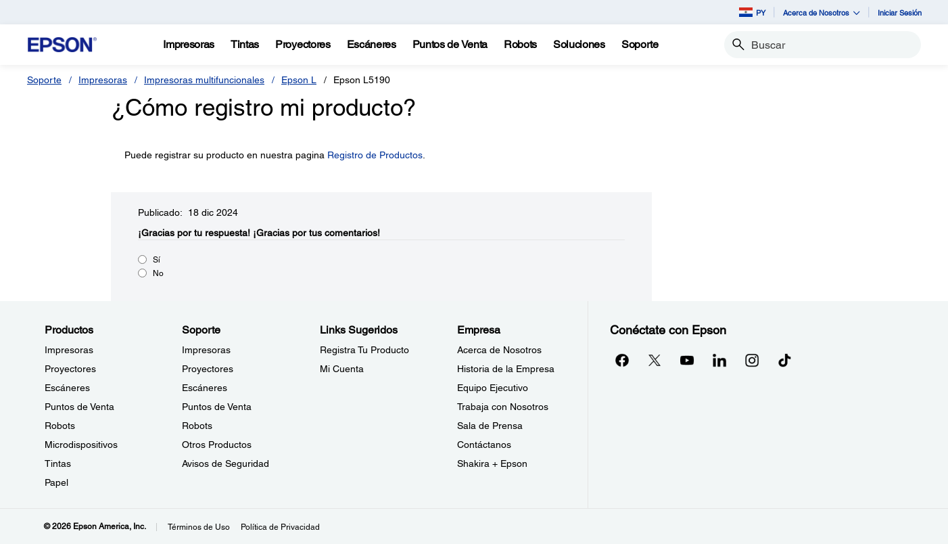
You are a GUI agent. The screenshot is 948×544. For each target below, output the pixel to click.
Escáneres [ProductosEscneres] (67, 387)
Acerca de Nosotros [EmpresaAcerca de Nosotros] (499, 349)
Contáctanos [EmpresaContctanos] (484, 444)
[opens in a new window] (784, 360)
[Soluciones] (579, 44)
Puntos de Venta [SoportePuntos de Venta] (217, 406)
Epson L (298, 79)
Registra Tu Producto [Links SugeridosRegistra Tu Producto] (364, 349)
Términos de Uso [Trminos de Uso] (199, 527)
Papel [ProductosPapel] (56, 482)
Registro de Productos (375, 155)
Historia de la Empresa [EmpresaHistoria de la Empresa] (505, 368)
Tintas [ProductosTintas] (58, 463)
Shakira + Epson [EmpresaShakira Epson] (492, 463)
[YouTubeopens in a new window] (687, 360)
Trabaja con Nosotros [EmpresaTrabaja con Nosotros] (502, 406)
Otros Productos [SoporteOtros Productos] (217, 444)
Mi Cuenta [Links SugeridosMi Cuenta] (342, 368)
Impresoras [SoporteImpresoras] (206, 349)
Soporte (44, 79)
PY (752, 12)
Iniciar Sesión (900, 12)
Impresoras (102, 79)
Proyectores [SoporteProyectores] (207, 368)
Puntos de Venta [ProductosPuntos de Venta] (79, 406)
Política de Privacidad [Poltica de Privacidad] (280, 527)
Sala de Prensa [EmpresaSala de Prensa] (490, 425)
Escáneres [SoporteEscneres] (204, 387)
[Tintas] (244, 44)
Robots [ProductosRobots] (60, 425)
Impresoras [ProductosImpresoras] (69, 349)
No (158, 273)
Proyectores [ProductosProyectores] (70, 368)
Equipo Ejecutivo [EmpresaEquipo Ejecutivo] (492, 387)
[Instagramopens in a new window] (752, 360)
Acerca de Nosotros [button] (821, 12)
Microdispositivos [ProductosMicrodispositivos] (81, 444)
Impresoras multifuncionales (204, 79)
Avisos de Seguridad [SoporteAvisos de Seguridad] (225, 463)
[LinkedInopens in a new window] (719, 360)
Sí (156, 260)
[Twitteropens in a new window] (654, 360)
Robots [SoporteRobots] (197, 425)
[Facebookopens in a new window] (622, 360)
